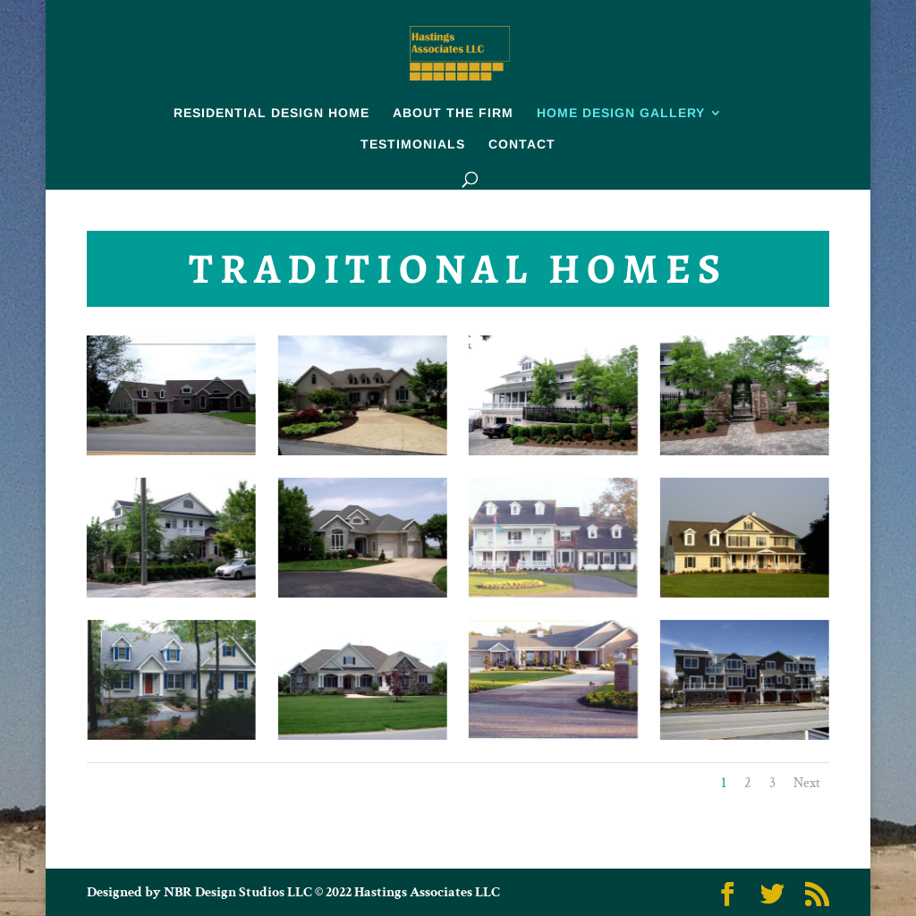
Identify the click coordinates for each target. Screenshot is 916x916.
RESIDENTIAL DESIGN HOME (271, 113)
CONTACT (522, 144)
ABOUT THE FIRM (453, 113)
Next (806, 783)
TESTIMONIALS (412, 144)
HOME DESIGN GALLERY (621, 113)
